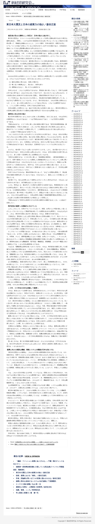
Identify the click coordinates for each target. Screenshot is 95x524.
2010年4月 (76, 179)
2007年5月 (76, 238)
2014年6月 (76, 114)
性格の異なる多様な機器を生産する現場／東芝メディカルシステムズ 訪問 (80, 104)
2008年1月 (76, 221)
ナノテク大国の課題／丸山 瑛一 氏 (28, 484)
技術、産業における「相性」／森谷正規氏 (31, 475)
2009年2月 (76, 199)
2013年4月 (76, 134)
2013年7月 (76, 128)
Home (8, 16)
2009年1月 (76, 201)
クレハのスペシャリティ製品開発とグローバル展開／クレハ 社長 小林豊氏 (80, 48)
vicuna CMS (67, 517)
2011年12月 (77, 154)
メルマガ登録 (26, 13)
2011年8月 (76, 158)
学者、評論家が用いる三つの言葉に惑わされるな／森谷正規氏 (38, 478)
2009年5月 (76, 193)
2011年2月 (76, 167)
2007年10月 (77, 227)
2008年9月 (76, 209)
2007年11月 (77, 225)
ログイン (76, 266)
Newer (11, 20)
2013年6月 (76, 130)
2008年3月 (76, 217)
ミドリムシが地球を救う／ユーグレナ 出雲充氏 (80, 38)
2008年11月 (77, 205)
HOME (7, 10)
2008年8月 (76, 211)
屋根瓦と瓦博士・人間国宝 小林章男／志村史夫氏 (34, 487)
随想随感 (81, 10)
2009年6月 (76, 191)
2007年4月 (76, 240)
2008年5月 (76, 213)
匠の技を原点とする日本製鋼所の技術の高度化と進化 (80, 67)
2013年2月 (76, 138)
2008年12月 (77, 203)
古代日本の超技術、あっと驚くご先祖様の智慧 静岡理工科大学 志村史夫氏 (81, 97)
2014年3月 (76, 118)
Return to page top (82, 513)
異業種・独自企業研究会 (47, 10)
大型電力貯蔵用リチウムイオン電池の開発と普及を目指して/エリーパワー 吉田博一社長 (80, 80)
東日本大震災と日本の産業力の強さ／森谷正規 (33, 473)
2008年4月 (76, 215)
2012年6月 (76, 146)
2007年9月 (76, 230)
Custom (89, 517)
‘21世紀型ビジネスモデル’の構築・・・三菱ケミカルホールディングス (36, 442)
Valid (77, 264)
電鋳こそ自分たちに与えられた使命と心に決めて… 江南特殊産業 (34, 444)
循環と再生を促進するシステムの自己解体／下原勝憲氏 (36, 481)
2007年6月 (76, 236)
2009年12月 (77, 185)
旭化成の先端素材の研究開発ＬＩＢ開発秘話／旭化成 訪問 (80, 86)
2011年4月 (76, 163)
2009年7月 (76, 189)
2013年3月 (76, 136)
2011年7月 (76, 160)
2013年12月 (77, 120)
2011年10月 (77, 156)
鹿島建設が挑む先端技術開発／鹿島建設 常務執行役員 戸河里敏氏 (80, 54)
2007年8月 (76, 232)
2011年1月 (76, 169)
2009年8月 (76, 187)
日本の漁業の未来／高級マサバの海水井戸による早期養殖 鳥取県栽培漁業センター (80, 24)
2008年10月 (77, 207)
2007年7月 (76, 234)
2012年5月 (76, 148)
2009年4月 (76, 195)
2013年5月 (76, 132)
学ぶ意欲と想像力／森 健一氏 (27, 493)
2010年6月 (76, 177)
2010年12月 (77, 171)
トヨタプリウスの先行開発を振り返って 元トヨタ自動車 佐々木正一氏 (80, 42)
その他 (72, 10)
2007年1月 (76, 244)
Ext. (85, 517)
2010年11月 (77, 173)
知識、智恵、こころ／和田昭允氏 (28, 490)
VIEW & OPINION (11, 13)
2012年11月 (77, 140)
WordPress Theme (78, 517)
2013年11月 (77, 122)
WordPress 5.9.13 (57, 517)
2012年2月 (76, 152)
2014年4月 (76, 116)
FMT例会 (63, 10)
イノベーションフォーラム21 (24, 10)
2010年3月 (76, 181)
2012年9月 (76, 142)
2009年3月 (76, 197)
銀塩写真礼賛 (77, 35)
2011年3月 (76, 165)
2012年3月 (76, 150)
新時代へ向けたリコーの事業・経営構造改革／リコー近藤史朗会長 (80, 91)
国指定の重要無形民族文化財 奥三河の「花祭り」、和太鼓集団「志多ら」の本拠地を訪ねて (80, 73)
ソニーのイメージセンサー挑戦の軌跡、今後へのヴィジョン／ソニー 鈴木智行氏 (80, 61)
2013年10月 (77, 124)
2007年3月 (76, 242)
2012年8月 (76, 144)
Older (18, 20)
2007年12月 (77, 223)
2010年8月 (76, 175)
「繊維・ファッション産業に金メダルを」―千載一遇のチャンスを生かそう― (80, 31)
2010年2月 (76, 183)
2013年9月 (76, 126)
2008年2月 (76, 219)
